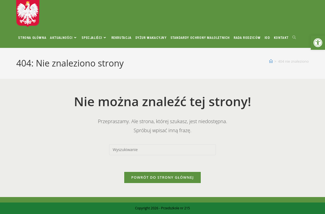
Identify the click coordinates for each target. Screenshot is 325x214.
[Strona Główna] (271, 61)
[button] (318, 43)
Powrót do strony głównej (162, 177)
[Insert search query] (162, 149)
